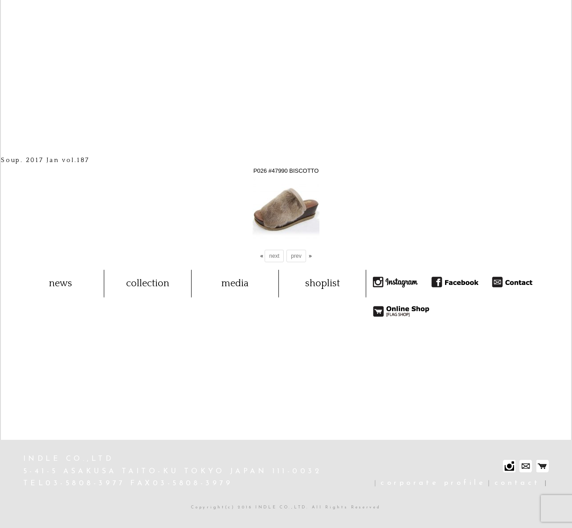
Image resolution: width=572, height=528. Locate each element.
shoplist (322, 283)
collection (147, 283)
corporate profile (433, 483)
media (235, 283)
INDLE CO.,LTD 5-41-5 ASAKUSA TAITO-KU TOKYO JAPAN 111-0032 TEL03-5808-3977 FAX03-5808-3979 (172, 471)
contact (517, 483)
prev (296, 256)
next (274, 256)
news (60, 283)
